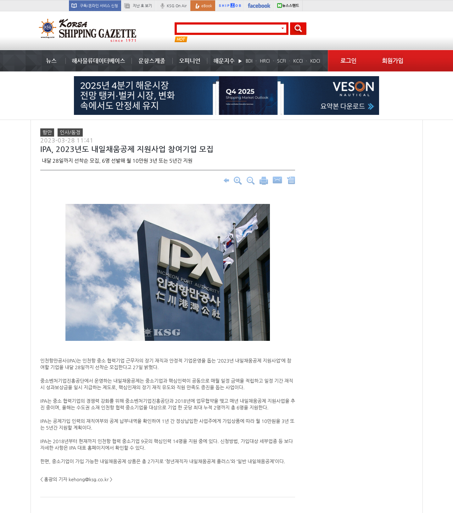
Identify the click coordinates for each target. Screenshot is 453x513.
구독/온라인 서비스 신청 (99, 5)
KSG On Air (177, 5)
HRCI (265, 60)
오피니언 (189, 60)
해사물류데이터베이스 (98, 60)
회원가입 (392, 60)
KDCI (315, 60)
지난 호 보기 (142, 5)
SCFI (281, 60)
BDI (249, 60)
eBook (206, 5)
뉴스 (51, 60)
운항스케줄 (151, 60)
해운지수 (224, 60)
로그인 (348, 60)
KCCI (298, 60)
